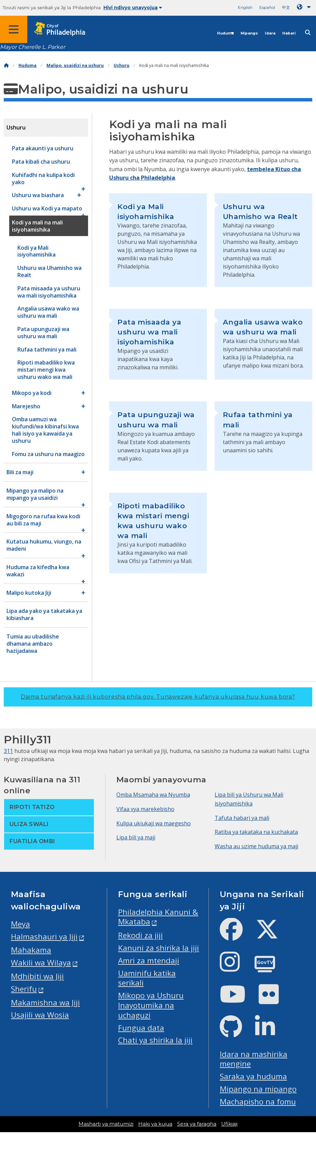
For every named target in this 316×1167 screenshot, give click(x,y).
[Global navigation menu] (13, 29)
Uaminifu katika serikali (147, 978)
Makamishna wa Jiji (45, 1002)
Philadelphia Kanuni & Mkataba (158, 917)
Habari (289, 33)
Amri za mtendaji (148, 960)
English (245, 7)
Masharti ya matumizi (105, 1124)
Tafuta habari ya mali (242, 818)
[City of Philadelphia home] (63, 29)
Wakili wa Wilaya (41, 962)
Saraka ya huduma (253, 1076)
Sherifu (24, 989)
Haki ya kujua (155, 1124)
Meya (20, 924)
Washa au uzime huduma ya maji (256, 846)
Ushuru (121, 65)
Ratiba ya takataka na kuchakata (256, 832)
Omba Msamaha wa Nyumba (153, 794)
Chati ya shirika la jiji (155, 1040)
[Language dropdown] (305, 7)
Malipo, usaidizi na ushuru (75, 65)
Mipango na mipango (258, 1089)
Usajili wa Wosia (40, 1015)
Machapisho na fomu (258, 1101)
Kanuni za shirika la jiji (158, 948)
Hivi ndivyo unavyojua (132, 7)
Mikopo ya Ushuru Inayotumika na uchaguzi (151, 1005)
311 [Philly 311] (8, 751)
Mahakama (31, 950)
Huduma (225, 33)
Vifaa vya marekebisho (145, 809)
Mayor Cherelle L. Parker (32, 47)
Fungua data (141, 1027)
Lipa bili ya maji (135, 837)
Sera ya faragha (196, 1124)
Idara (270, 33)
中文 (286, 7)
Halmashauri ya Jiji (44, 936)
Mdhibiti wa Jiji (37, 976)
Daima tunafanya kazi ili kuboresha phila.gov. (158, 697)
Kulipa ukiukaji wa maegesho (153, 823)
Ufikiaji (229, 1124)
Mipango (249, 33)
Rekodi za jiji (140, 935)
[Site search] (308, 32)
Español (267, 7)
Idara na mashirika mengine (253, 1059)
